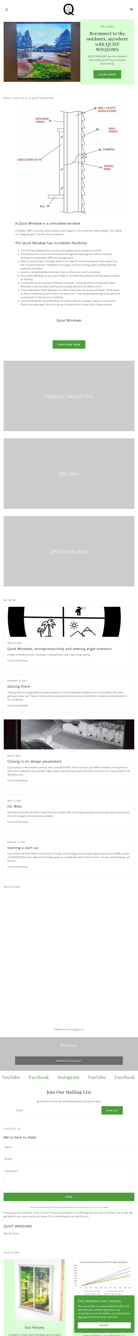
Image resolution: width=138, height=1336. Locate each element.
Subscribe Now (69, 344)
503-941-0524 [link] (11, 1233)
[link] (69, 10)
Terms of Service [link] (96, 1207)
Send (69, 1196)
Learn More (107, 74)
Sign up (112, 1110)
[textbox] (56, 1110)
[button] (13, 10)
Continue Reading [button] (17, 660)
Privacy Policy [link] (79, 1207)
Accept (104, 1325)
